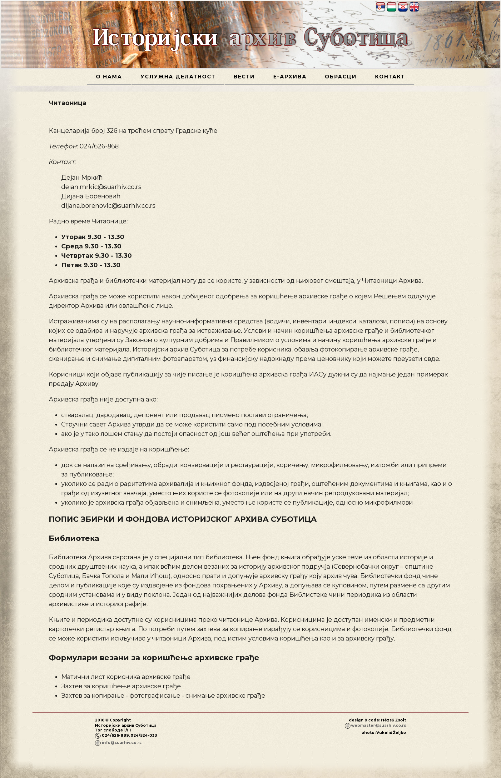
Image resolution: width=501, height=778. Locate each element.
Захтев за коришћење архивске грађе (121, 686)
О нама (109, 77)
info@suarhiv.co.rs (121, 742)
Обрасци (341, 77)
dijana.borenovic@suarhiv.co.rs (108, 205)
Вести (244, 77)
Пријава (397, 743)
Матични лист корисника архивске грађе (126, 677)
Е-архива (290, 77)
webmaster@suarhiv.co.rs (378, 725)
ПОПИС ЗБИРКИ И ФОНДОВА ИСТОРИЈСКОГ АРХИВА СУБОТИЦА (183, 519)
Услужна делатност (178, 77)
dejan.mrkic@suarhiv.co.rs (101, 187)
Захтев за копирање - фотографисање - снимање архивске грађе (163, 695)
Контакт (390, 77)
